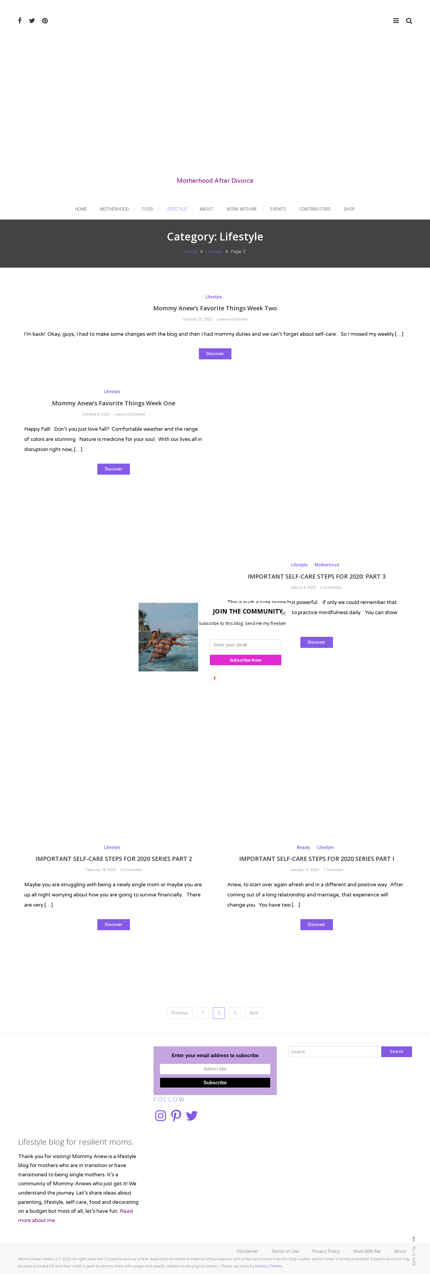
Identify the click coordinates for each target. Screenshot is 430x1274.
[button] (213, 611)
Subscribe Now (246, 660)
